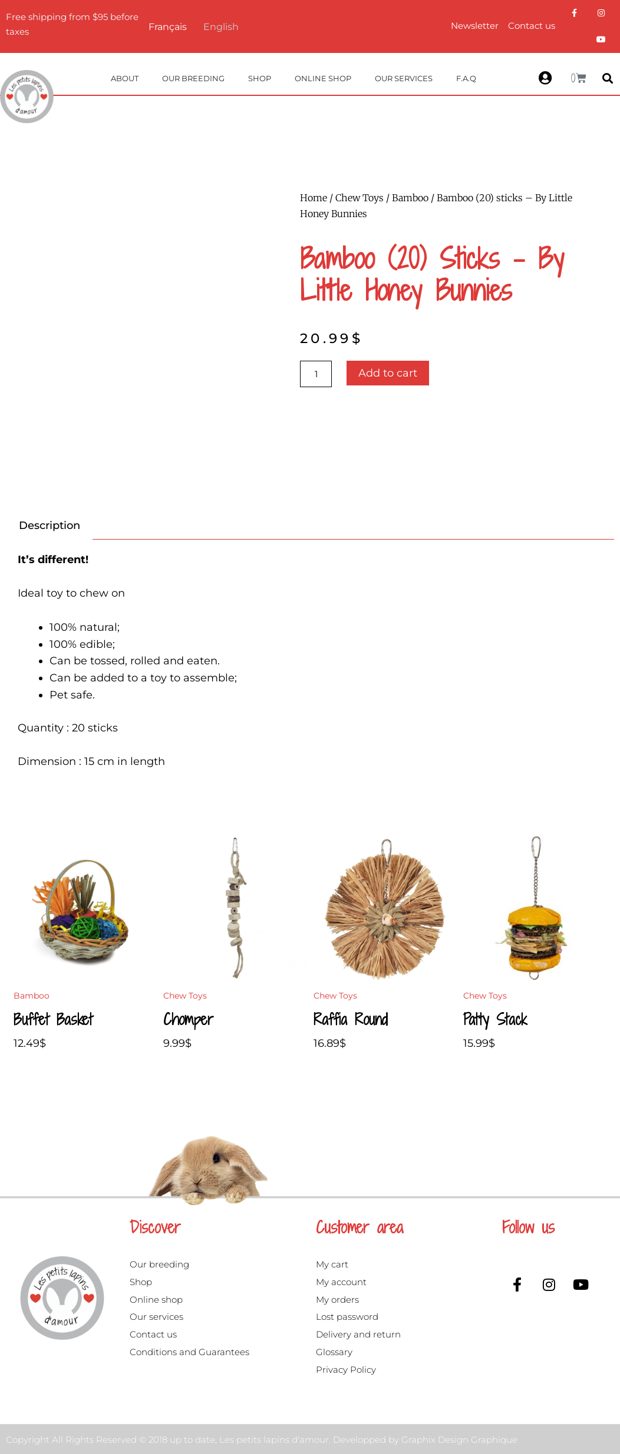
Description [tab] (49, 525)
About (124, 78)
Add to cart (387, 373)
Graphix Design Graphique (459, 1439)
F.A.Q (466, 78)
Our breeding (193, 78)
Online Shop (323, 78)
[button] (608, 78)
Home (313, 198)
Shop (259, 78)
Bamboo (410, 198)
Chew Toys (359, 198)
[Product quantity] (316, 374)
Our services (404, 78)
